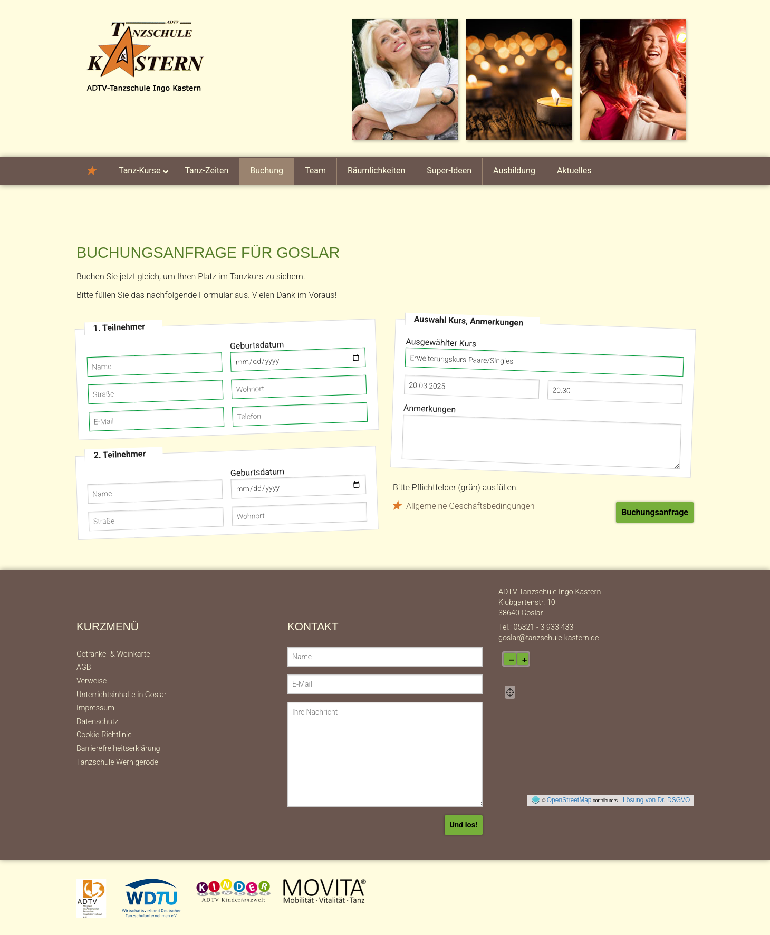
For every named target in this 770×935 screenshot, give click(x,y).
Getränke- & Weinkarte (113, 654)
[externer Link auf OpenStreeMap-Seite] (536, 800)
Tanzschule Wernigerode (117, 762)
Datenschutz (97, 721)
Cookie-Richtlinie (104, 734)
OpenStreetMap (569, 800)
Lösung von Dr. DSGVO (656, 800)
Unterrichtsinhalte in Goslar (121, 694)
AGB (83, 667)
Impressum (95, 707)
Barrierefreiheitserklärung (118, 748)
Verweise (91, 681)
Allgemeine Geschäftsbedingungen (470, 506)
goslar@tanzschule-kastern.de (548, 637)
